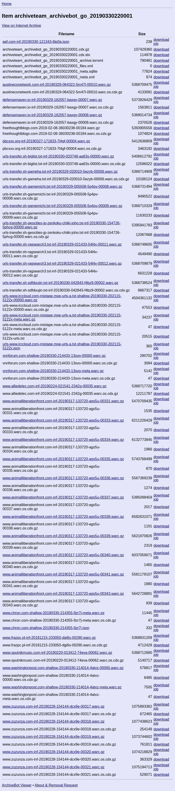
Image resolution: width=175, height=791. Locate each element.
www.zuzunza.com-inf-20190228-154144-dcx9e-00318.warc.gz (53, 721)
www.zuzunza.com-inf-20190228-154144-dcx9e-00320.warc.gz (53, 752)
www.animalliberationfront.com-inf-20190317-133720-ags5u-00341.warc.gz (63, 574)
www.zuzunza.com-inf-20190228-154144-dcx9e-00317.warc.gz (53, 706)
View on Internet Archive (21, 25)
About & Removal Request (56, 785)
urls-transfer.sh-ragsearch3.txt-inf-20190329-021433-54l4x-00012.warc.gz (62, 263)
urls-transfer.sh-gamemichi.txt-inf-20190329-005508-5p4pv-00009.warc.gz (62, 206)
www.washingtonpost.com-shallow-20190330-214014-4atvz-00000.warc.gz (63, 668)
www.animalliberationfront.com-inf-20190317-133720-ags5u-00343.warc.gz (63, 594)
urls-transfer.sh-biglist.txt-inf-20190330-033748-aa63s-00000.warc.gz (58, 156)
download (161, 40)
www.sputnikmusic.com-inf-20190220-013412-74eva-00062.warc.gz (57, 653)
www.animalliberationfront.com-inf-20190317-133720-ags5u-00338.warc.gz (63, 517)
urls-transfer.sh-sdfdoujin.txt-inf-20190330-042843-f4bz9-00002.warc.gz (60, 283)
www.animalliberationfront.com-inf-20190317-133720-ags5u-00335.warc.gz (63, 459)
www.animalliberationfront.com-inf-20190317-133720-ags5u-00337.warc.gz (63, 497)
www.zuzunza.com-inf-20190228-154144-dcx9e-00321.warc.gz (53, 767)
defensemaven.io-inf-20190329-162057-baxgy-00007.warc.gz (52, 100)
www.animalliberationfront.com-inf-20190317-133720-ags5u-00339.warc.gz (63, 536)
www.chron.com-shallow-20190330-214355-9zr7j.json (46, 628)
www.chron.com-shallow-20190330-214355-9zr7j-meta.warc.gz (53, 613)
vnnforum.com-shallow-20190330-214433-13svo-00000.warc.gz (54, 356)
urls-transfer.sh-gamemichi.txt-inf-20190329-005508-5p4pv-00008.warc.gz (62, 186)
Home (7, 4)
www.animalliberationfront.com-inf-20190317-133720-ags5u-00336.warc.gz (63, 478)
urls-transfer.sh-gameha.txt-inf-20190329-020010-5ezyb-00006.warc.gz (60, 171)
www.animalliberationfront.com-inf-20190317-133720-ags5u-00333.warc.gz (63, 420)
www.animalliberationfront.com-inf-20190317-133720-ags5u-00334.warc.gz (63, 440)
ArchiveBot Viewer (16, 785)
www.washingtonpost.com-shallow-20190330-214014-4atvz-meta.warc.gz (62, 687)
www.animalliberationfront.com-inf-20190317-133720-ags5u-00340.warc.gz (63, 555)
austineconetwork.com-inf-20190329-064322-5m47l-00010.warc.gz (57, 85)
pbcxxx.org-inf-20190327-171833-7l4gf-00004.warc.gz (46, 141)
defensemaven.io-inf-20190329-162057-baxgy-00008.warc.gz (52, 115)
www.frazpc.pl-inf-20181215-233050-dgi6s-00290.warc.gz (49, 638)
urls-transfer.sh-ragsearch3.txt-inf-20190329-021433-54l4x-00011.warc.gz (62, 244)
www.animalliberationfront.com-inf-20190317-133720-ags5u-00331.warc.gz (63, 401)
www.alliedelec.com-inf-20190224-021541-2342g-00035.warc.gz (54, 386)
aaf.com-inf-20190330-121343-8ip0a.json (36, 42)
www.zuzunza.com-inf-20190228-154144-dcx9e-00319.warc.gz (53, 737)
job (156, 44)
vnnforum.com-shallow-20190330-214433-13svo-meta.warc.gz (53, 371)
